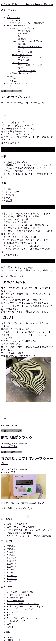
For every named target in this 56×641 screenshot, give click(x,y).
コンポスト (23, 44)
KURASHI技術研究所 (16, 25)
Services (10, 76)
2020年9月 (12, 561)
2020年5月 (12, 572)
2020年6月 (12, 570)
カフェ (10, 624)
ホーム (10, 15)
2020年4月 (12, 575)
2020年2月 (12, 578)
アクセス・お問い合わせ (17, 83)
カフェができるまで (17, 524)
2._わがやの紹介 (15, 597)
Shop (14, 78)
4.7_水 (10, 615)
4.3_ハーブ (12, 612)
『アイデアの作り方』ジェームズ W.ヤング (29, 530)
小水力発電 (23, 33)
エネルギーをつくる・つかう (25, 28)
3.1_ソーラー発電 (15, 600)
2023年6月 (12, 546)
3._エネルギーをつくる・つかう (23, 603)
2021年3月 (12, 558)
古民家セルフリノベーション (31, 57)
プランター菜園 (25, 52)
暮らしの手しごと (20, 63)
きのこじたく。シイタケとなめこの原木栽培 (29, 536)
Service (15, 81)
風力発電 (22, 39)
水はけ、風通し (25, 60)
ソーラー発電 (24, 31)
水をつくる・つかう (27, 71)
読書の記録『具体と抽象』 (20, 533)
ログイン (11, 637)
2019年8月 (12, 581)
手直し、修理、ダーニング (30, 65)
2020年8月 (12, 564)
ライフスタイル (13, 18)
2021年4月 (12, 555)
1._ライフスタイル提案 (18, 595)
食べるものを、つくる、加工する (27, 41)
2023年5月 (12, 549)
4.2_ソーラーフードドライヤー (22, 609)
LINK (9, 86)
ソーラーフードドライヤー (30, 47)
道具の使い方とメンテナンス (25, 73)
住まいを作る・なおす (22, 55)
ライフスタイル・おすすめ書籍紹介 (28, 23)
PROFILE (16, 20)
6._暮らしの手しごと (11, 91)
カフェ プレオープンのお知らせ (23, 527)
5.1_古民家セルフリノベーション (23, 618)
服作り (21, 68)
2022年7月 (12, 552)
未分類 (10, 627)
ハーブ (21, 49)
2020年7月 (12, 567)
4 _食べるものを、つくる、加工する (25, 606)
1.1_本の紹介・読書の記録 (20, 592)
